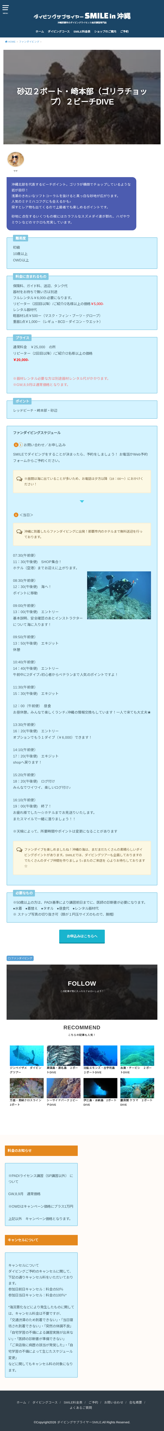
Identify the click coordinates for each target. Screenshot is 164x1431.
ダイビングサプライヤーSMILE (79, 1422)
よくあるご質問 (81, 1407)
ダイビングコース (59, 31)
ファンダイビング (21, 958)
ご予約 (124, 31)
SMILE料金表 (81, 31)
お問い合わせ (113, 1402)
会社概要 (135, 1402)
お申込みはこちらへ (82, 936)
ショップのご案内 (105, 31)
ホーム (40, 31)
